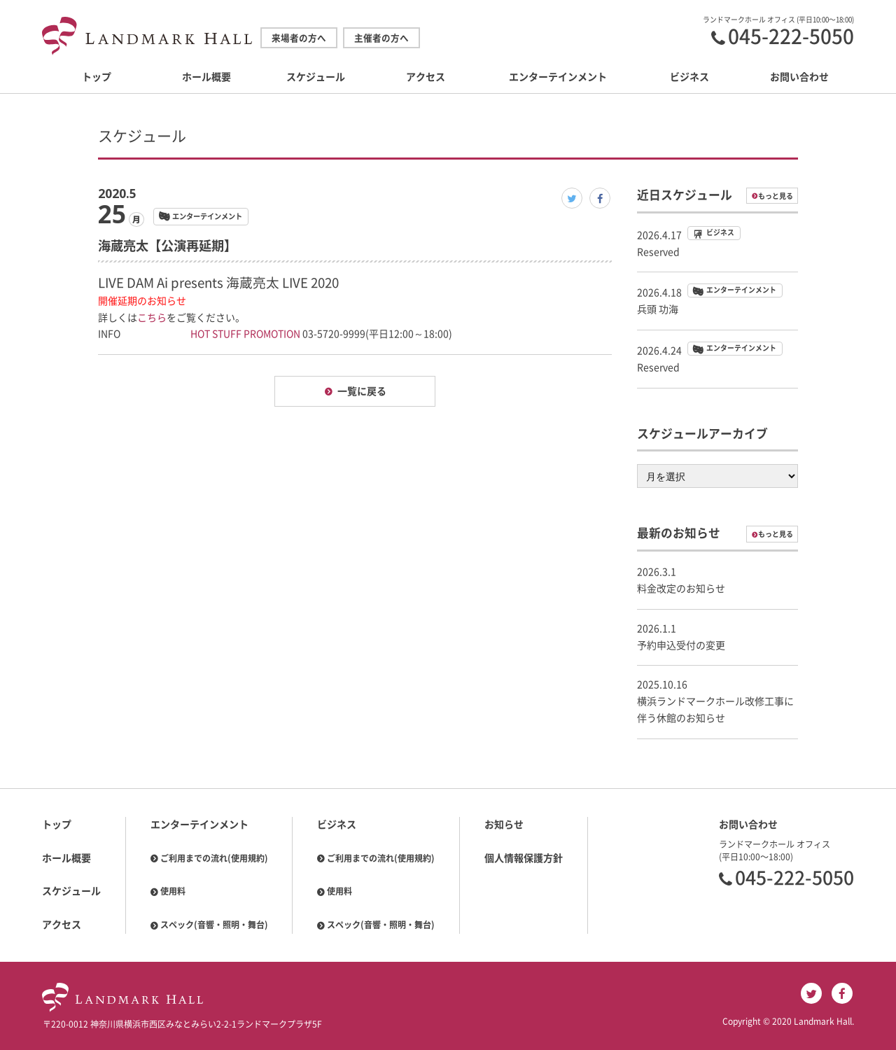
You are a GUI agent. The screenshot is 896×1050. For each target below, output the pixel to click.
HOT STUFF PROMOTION (245, 334)
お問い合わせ (799, 77)
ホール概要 (206, 77)
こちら (152, 318)
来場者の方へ (299, 38)
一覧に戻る (361, 391)
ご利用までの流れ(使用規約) (214, 858)
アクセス (425, 77)
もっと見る (775, 196)
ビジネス (689, 77)
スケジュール (315, 77)
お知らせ (504, 825)
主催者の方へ (381, 38)
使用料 (173, 891)
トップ (96, 77)
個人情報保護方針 (523, 858)
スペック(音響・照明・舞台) (214, 924)
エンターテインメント (558, 77)
